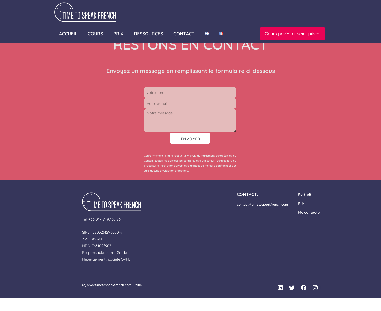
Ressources (148, 33)
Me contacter (309, 224)
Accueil (68, 33)
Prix (301, 216)
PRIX (118, 33)
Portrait (304, 207)
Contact (184, 33)
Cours (95, 33)
